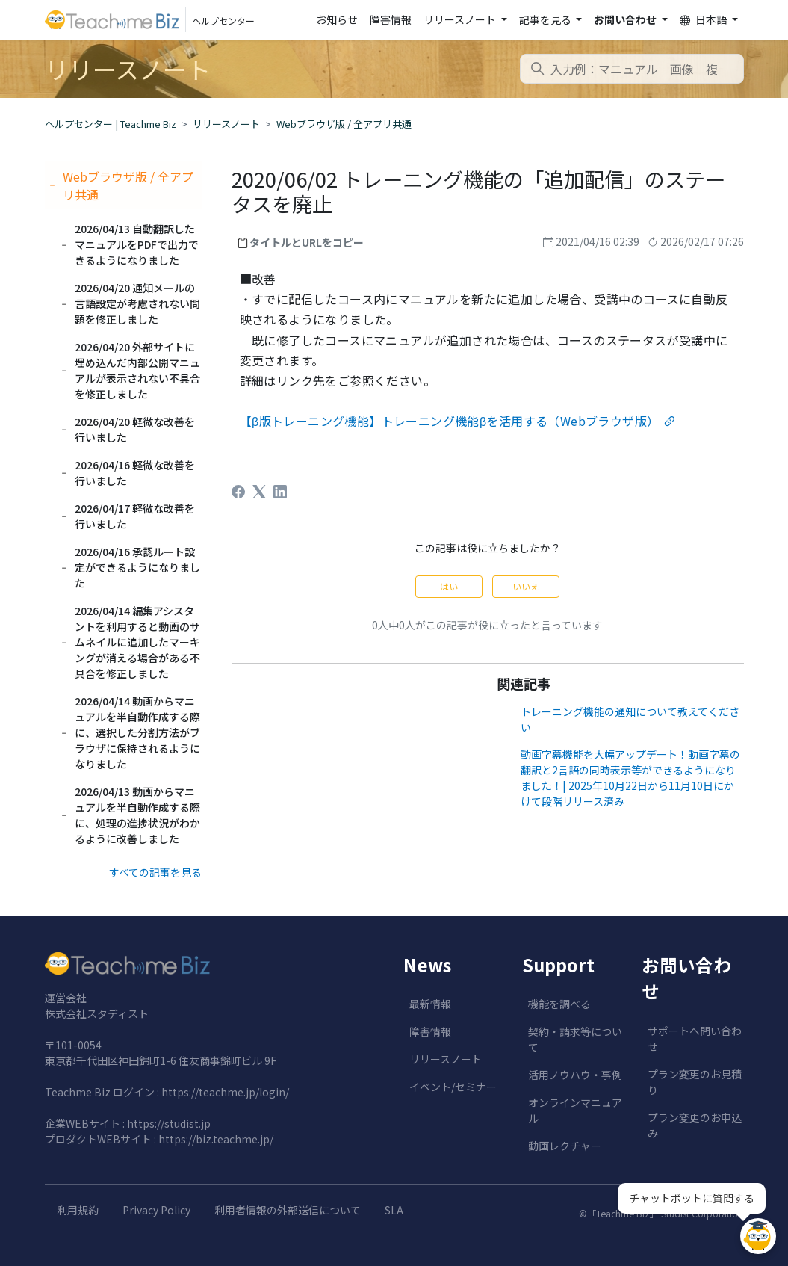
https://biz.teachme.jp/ (215, 1138)
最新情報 (430, 1003)
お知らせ (337, 19)
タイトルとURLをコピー (306, 242)
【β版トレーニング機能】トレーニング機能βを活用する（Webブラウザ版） (450, 421)
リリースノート (226, 124)
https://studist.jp (169, 1123)
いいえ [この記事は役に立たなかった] (525, 586)
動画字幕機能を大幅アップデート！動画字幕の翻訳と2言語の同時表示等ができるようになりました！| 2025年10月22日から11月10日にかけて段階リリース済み (630, 778)
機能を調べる (559, 1003)
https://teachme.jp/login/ (225, 1091)
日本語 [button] (704, 20)
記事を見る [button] (546, 19)
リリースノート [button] (461, 19)
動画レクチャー (564, 1145)
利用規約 (78, 1209)
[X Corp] (259, 491)
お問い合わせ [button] (626, 19)
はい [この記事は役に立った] (449, 586)
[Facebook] (238, 491)
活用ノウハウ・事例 (575, 1074)
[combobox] (632, 69)
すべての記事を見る (155, 872)
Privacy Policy (156, 1209)
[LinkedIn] (280, 491)
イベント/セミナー (453, 1086)
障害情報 (391, 19)
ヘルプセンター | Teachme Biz (110, 124)
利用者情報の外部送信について (287, 1209)
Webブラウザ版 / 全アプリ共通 (344, 124)
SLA (394, 1209)
